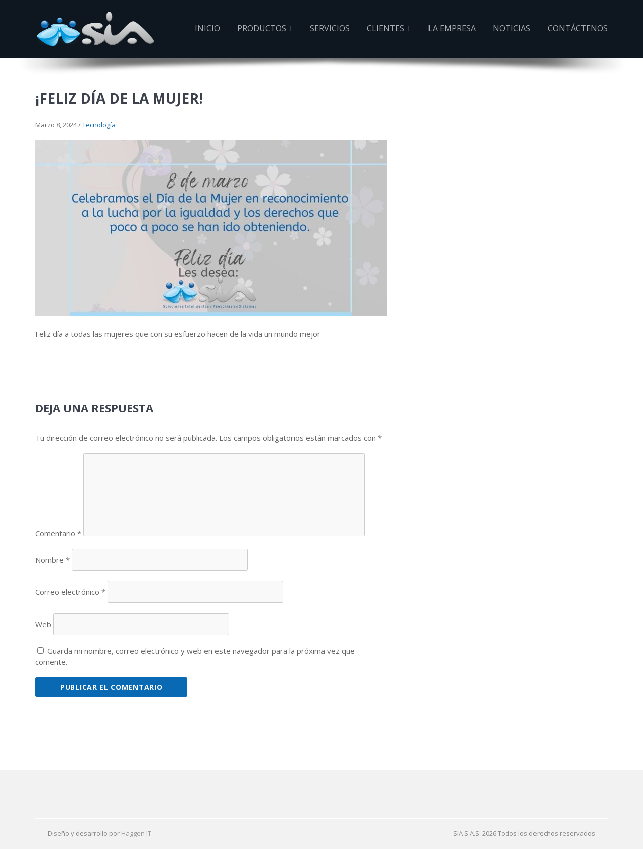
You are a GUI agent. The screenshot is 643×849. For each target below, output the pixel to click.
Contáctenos (578, 28)
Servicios (330, 28)
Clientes (389, 28)
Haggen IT (136, 833)
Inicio (207, 28)
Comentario (58, 533)
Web (43, 624)
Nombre (52, 560)
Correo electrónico (70, 592)
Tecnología (99, 124)
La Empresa (452, 28)
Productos (265, 28)
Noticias (511, 28)
